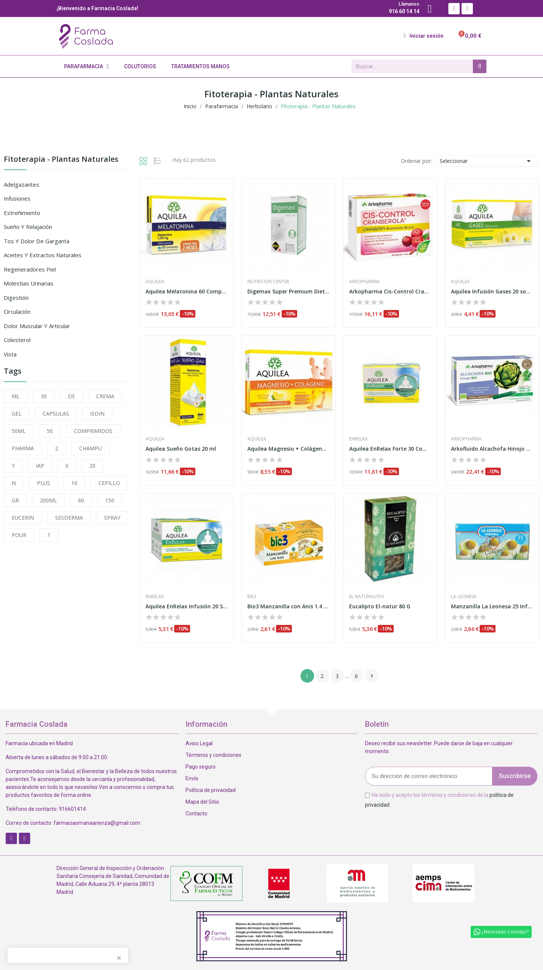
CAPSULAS (56, 413)
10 (74, 483)
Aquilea (155, 281)
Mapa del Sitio (202, 802)
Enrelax (358, 439)
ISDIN (97, 413)
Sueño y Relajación (28, 226)
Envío (192, 778)
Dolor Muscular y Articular (37, 326)
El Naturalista (366, 596)
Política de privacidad (211, 790)
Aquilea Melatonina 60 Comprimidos (187, 291)
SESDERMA (69, 517)
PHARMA (23, 448)
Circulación (17, 311)
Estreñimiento (22, 212)
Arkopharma (364, 281)
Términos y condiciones (213, 755)
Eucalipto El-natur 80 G (379, 606)
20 (92, 465)
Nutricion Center (268, 281)
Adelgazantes (21, 184)
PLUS (43, 483)
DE (71, 396)
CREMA (105, 396)
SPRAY (112, 517)
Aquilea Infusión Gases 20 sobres (492, 291)
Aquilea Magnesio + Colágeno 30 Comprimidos (288, 448)
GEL (16, 413)
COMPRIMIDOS (93, 430)
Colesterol (17, 340)
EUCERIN (23, 517)
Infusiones (17, 198)
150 (109, 500)
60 (81, 500)
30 (44, 396)
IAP (40, 465)
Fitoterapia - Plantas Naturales (61, 159)
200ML (48, 500)
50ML (19, 430)
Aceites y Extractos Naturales (42, 255)
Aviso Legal (199, 743)
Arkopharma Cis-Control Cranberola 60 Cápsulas (390, 291)
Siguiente (371, 675)
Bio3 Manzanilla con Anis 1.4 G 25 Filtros (288, 606)
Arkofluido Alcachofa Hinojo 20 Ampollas (492, 448)
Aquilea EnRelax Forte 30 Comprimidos (390, 448)
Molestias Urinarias (29, 283)
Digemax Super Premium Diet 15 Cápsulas (288, 291)
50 (50, 430)
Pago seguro (201, 767)
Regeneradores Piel (30, 269)
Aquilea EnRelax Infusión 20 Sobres (187, 606)
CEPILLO (109, 483)
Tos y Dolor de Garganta (36, 241)
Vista (10, 354)
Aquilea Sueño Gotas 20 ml (181, 448)
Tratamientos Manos (200, 66)
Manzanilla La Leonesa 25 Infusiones (492, 606)
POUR (19, 535)
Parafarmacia (86, 66)
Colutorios (140, 66)
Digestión (16, 297)
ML (16, 396)
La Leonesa (464, 596)
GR (15, 500)
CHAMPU (90, 448)
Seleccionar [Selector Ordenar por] (486, 161)
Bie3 (251, 596)
